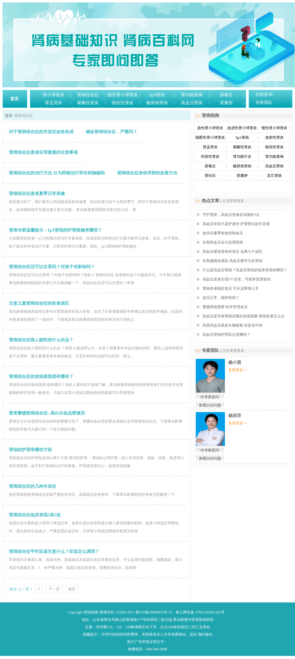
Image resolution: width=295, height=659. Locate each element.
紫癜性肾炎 (88, 103)
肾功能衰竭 (192, 95)
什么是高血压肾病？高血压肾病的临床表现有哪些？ (245, 270)
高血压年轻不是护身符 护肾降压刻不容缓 (236, 224)
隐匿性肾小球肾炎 (210, 137)
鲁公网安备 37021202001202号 (200, 612)
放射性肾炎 (274, 137)
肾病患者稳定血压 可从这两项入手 (231, 288)
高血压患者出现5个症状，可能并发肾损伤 (237, 279)
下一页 (54, 589)
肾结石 (210, 175)
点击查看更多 (233, 201)
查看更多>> (237, 370)
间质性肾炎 (210, 156)
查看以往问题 (210, 405)
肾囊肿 (226, 103)
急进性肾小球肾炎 (242, 128)
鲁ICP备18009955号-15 (154, 612)
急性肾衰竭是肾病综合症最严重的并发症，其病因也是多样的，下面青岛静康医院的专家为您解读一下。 (94, 494)
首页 (14, 99)
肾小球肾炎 (53, 95)
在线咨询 (264, 94)
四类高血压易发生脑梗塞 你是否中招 (232, 325)
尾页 (72, 589)
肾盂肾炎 (53, 103)
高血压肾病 (192, 103)
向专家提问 (210, 397)
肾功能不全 (242, 156)
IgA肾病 (157, 95)
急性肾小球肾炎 (210, 128)
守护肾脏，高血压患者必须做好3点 (231, 214)
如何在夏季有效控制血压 (223, 233)
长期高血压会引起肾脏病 (223, 242)
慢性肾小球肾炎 (123, 95)
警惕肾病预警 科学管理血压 (225, 307)
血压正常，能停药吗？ (221, 298)
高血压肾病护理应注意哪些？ (226, 334)
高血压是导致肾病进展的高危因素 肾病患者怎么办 (244, 316)
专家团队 (264, 102)
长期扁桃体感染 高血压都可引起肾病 (232, 261)
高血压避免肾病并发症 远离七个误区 (232, 251)
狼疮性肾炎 (122, 103)
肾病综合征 (88, 95)
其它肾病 (274, 175)
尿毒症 (226, 95)
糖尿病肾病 (157, 103)
